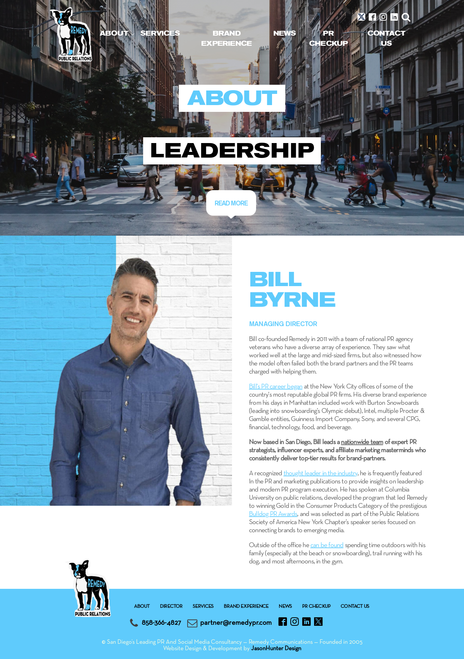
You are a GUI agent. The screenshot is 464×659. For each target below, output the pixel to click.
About (114, 33)
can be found (326, 545)
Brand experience (226, 38)
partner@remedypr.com (236, 623)
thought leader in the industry (320, 474)
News (284, 33)
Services (160, 33)
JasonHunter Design (276, 649)
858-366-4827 (161, 623)
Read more (231, 203)
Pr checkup (328, 38)
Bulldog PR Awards (273, 514)
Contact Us (386, 38)
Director (171, 606)
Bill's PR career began (275, 387)
